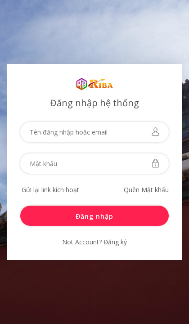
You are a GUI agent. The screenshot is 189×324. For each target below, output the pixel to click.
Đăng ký (114, 242)
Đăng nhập (94, 216)
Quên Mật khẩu (146, 189)
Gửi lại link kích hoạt (50, 189)
